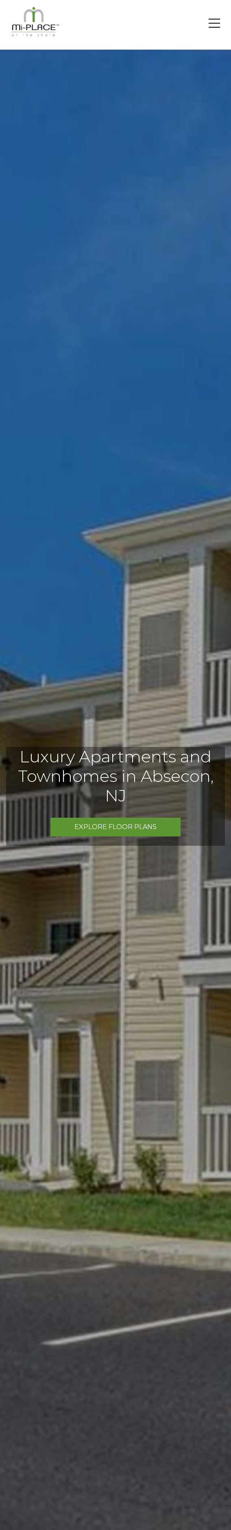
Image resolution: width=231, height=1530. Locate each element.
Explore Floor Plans (115, 827)
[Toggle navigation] (214, 23)
